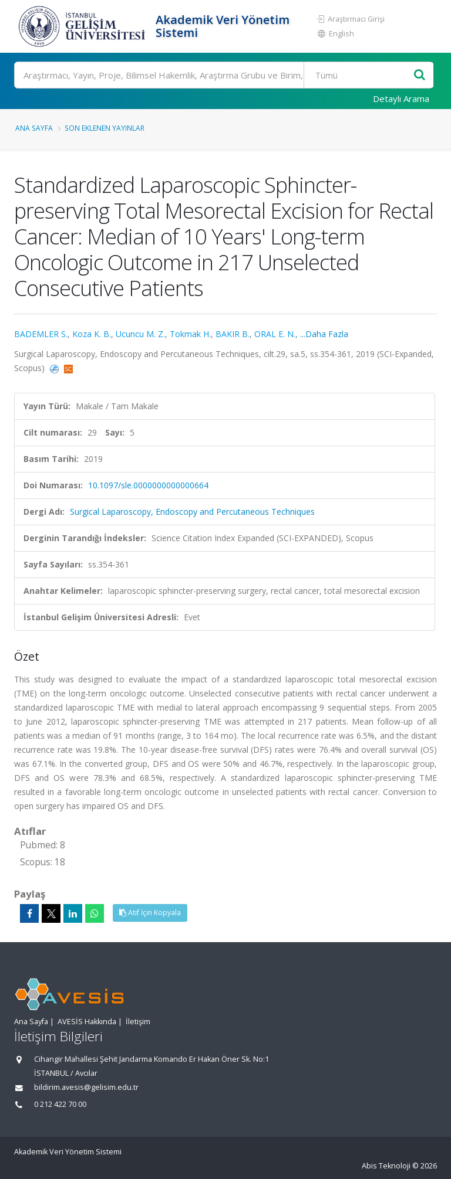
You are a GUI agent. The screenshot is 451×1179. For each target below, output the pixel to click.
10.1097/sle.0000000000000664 (148, 485)
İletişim (138, 1022)
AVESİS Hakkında (87, 1022)
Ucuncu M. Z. (140, 333)
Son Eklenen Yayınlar (104, 127)
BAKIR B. (233, 333)
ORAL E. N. (274, 333)
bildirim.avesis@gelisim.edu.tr (86, 1087)
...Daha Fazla (324, 333)
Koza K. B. (91, 333)
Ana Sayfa (34, 127)
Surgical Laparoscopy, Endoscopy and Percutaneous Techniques (192, 511)
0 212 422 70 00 (60, 1104)
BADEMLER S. (41, 333)
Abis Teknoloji (386, 1166)
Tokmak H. (190, 333)
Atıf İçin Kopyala (150, 913)
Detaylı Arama (401, 98)
